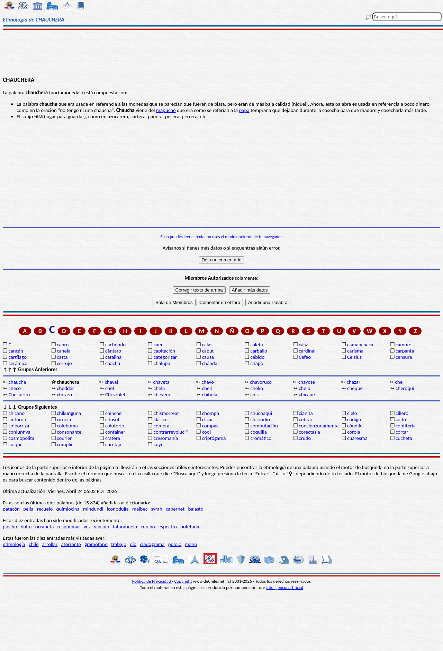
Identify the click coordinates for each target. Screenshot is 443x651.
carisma (355, 351)
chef (109, 388)
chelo (304, 388)
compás (210, 426)
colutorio (114, 426)
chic (254, 394)
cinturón (17, 419)
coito (401, 419)
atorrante (71, 544)
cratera (112, 438)
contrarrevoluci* (171, 432)
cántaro (113, 351)
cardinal (307, 351)
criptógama (214, 438)
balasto (195, 509)
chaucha (17, 382)
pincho (10, 526)
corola (353, 432)
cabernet (175, 509)
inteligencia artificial (284, 587)
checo (14, 388)
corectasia (309, 432)
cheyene (162, 394)
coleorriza (18, 426)
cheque (355, 388)
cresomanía (166, 438)
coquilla (258, 432)
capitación (164, 351)
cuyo (159, 444)
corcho (148, 526)
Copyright (183, 581)
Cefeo (305, 357)
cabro (63, 344)
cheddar (65, 388)
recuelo (45, 509)
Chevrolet (115, 394)
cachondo (115, 344)
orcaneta (44, 526)
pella (28, 509)
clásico (161, 419)
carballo (258, 351)
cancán (15, 351)
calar (207, 344)
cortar (402, 432)
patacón (11, 509)
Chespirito (19, 394)
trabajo (118, 544)
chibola (209, 394)
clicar (207, 419)
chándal (210, 363)
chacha (112, 363)
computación (264, 426)
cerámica (17, 363)
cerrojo (64, 363)
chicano (16, 413)
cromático (260, 438)
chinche (113, 413)
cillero (402, 413)
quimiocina (68, 509)
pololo (175, 544)
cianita (306, 413)
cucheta (404, 438)
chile (34, 544)
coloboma (67, 426)
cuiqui (14, 444)
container (115, 432)
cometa (162, 426)
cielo (352, 413)
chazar (354, 382)
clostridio (260, 419)
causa (208, 357)
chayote (306, 382)
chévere (65, 394)
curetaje (114, 444)
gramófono (96, 544)
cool (206, 432)
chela (159, 388)
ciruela (64, 419)
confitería (406, 426)
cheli (207, 388)
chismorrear (166, 413)
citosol (112, 419)
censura (404, 357)
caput (208, 351)
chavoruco (261, 382)
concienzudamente (318, 426)
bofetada (189, 526)
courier (64, 438)
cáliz (303, 344)
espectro (168, 526)
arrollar (50, 544)
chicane (307, 394)
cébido (257, 357)
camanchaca (360, 344)
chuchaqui (261, 413)
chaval (111, 382)
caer (158, 344)
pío (133, 544)
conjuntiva (19, 432)
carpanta (405, 351)
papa (244, 110)
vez (87, 526)
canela (63, 351)
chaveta (161, 382)
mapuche (166, 110)
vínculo (101, 526)
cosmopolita (21, 438)
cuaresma (357, 438)
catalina (113, 357)
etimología (14, 544)
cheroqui (405, 388)
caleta (256, 344)
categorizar (165, 357)
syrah (156, 509)
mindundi (93, 509)
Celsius (354, 357)
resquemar (68, 526)
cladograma (152, 544)
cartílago (17, 357)
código (354, 419)
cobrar (305, 419)
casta (62, 357)
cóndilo (355, 426)
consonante (69, 432)
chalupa (162, 363)
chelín (256, 388)
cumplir (65, 444)
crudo (305, 438)
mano (191, 544)
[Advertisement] (222, 52)
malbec (139, 509)
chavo (207, 382)
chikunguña (69, 413)
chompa (210, 413)
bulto (26, 526)
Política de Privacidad (152, 581)
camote (404, 344)
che (399, 382)
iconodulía (118, 509)
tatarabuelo (125, 526)
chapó (256, 363)
